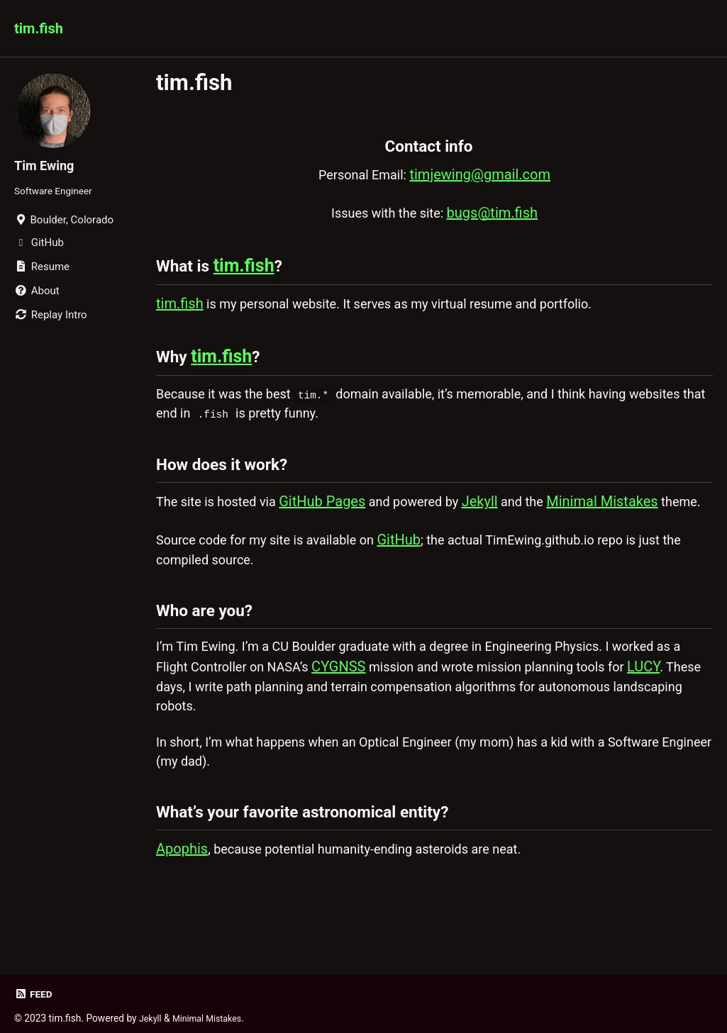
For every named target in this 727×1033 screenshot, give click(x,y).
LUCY (172, 745)
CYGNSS (385, 724)
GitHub (423, 585)
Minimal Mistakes (631, 524)
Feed (34, 994)
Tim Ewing (47, 165)
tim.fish (38, 28)
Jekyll (504, 524)
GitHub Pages (335, 524)
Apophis (182, 924)
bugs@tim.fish (498, 214)
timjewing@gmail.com (485, 174)
